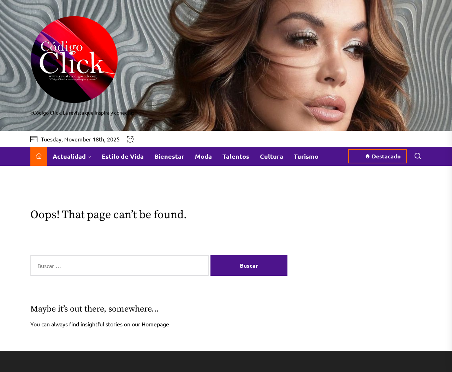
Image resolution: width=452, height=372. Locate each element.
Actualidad (72, 156)
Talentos (235, 156)
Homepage (155, 323)
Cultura (271, 156)
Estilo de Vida (123, 156)
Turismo (306, 156)
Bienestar (169, 156)
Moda (203, 156)
